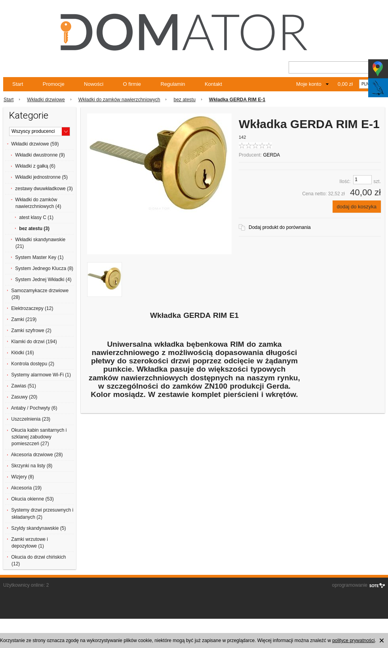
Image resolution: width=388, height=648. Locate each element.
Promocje (54, 84)
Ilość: (344, 181)
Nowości (93, 84)
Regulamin (172, 84)
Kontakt (213, 84)
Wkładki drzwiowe (46, 99)
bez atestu (184, 99)
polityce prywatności (353, 640)
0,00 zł (345, 84)
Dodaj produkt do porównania (280, 227)
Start (17, 84)
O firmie (132, 84)
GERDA (271, 155)
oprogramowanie (349, 585)
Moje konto (308, 84)
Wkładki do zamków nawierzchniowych (119, 99)
